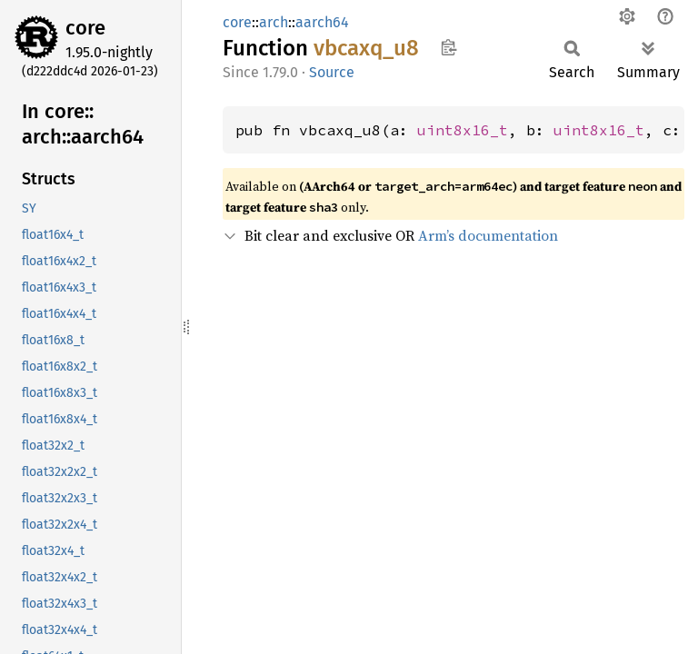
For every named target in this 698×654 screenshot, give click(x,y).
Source (331, 72)
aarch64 (322, 22)
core (85, 27)
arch (273, 22)
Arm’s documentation (488, 235)
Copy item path (449, 47)
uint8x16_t (462, 130)
